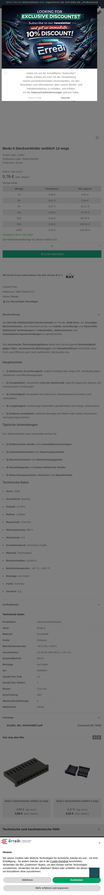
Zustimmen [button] (76, 880)
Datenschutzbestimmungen (46, 92)
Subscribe (65, 98)
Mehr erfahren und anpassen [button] (52, 888)
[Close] (99, 7)
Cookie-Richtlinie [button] (59, 861)
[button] (99, 843)
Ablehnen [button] (27, 880)
